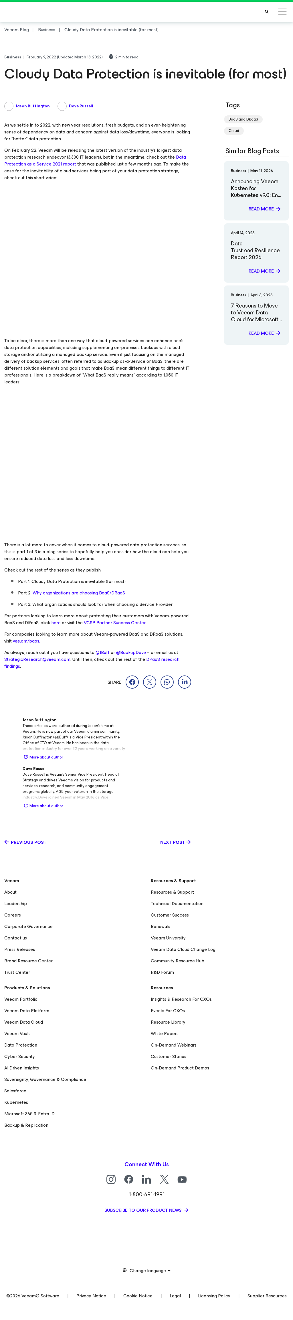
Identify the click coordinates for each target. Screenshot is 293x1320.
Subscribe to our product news (143, 1210)
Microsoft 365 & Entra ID (29, 1114)
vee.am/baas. (26, 641)
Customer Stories (168, 1056)
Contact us (15, 938)
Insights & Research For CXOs (181, 999)
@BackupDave (131, 652)
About (10, 892)
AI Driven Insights (21, 1068)
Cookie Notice (138, 1296)
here (56, 622)
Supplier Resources (267, 1296)
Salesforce (15, 1091)
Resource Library (168, 1022)
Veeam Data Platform (26, 1010)
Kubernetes (16, 1102)
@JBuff (103, 652)
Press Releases (19, 949)
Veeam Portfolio (20, 999)
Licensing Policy (214, 1296)
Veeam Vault (17, 1033)
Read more (261, 209)
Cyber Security (19, 1056)
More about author (43, 757)
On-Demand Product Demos (180, 1068)
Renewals (160, 926)
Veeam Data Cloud (23, 1022)
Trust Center (17, 972)
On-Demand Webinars (174, 1045)
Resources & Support (172, 892)
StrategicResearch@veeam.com (37, 659)
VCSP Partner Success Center (114, 622)
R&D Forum (162, 972)
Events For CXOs (168, 1010)
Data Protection (20, 1045)
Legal (175, 1296)
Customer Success (170, 915)
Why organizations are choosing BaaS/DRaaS (79, 593)
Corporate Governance (28, 926)
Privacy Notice (91, 1296)
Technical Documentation (177, 903)
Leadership (15, 903)
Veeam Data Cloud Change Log (183, 949)
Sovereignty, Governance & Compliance (45, 1079)
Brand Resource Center (28, 961)
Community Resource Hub (177, 961)
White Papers (165, 1033)
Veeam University (168, 938)
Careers (12, 915)
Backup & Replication (26, 1125)
